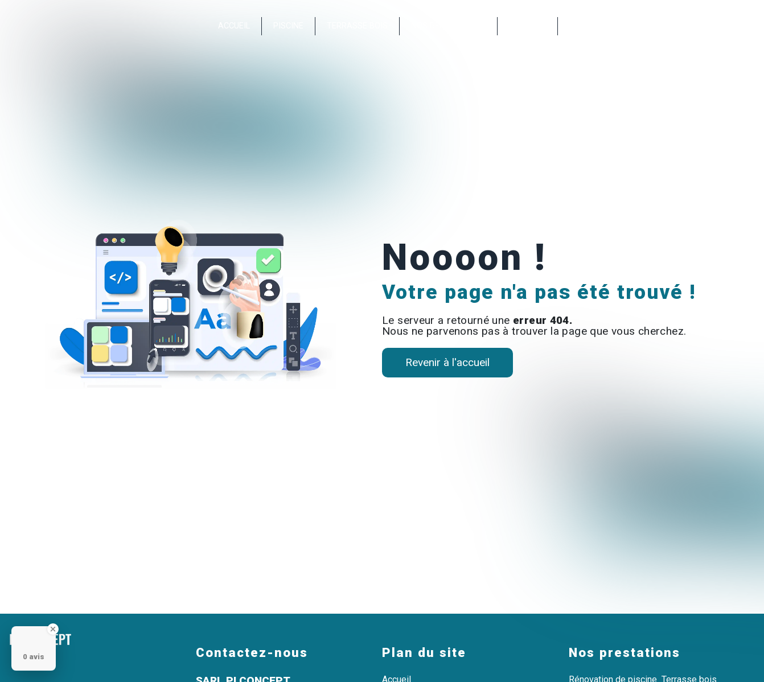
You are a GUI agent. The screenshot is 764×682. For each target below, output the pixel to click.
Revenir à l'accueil (447, 362)
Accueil (234, 26)
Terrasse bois (357, 26)
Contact (527, 26)
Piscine (288, 26)
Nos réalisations (448, 26)
